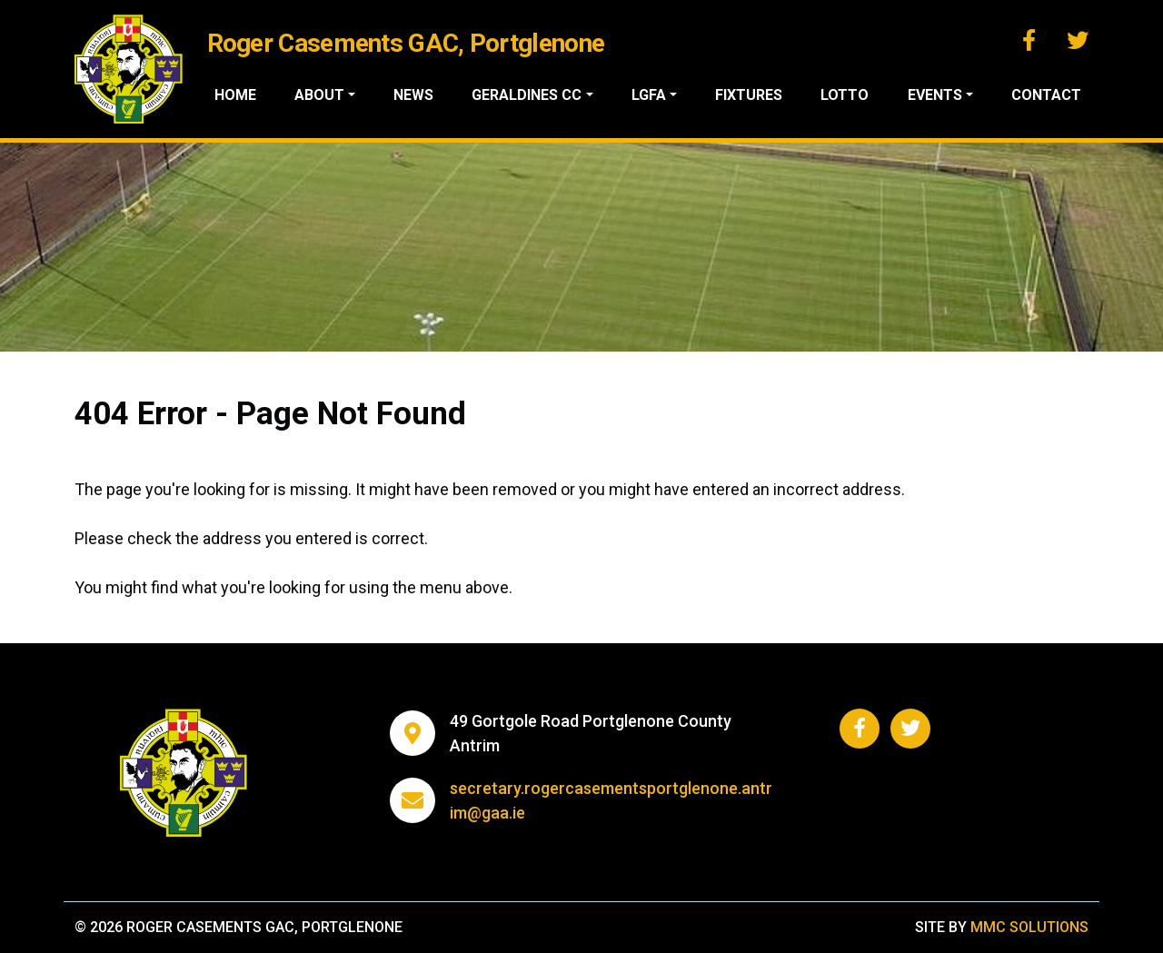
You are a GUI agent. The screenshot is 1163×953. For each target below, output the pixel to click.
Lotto (848, 95)
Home (247, 95)
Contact (1046, 95)
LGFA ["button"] (655, 95)
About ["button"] (330, 95)
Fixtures (753, 95)
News (423, 95)
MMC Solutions (1029, 927)
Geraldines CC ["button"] (535, 95)
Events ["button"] (936, 95)
